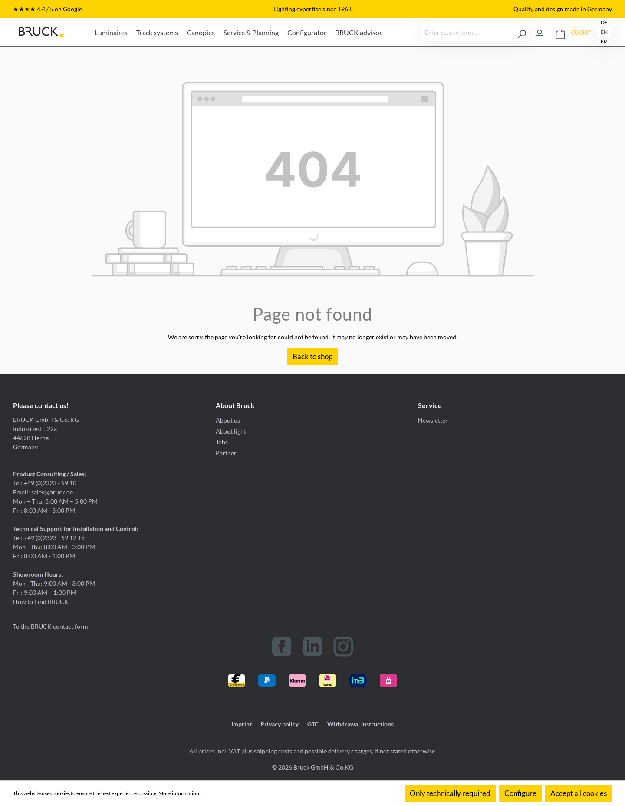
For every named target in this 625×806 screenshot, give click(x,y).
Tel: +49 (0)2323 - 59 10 (44, 483)
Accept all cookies (578, 793)
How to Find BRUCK (41, 601)
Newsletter (433, 420)
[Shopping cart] (573, 32)
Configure (520, 793)
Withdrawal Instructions (360, 724)
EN (604, 32)
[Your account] (539, 32)
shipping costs (273, 751)
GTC (313, 724)
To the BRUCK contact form (50, 626)
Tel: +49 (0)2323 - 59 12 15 (49, 537)
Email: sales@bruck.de (43, 492)
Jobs (222, 442)
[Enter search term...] (468, 32)
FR (604, 41)
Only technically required (450, 793)
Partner (226, 453)
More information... (180, 793)
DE (604, 22)
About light (231, 431)
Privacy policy (279, 724)
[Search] (522, 32)
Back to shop (312, 356)
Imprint (241, 724)
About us (228, 420)
